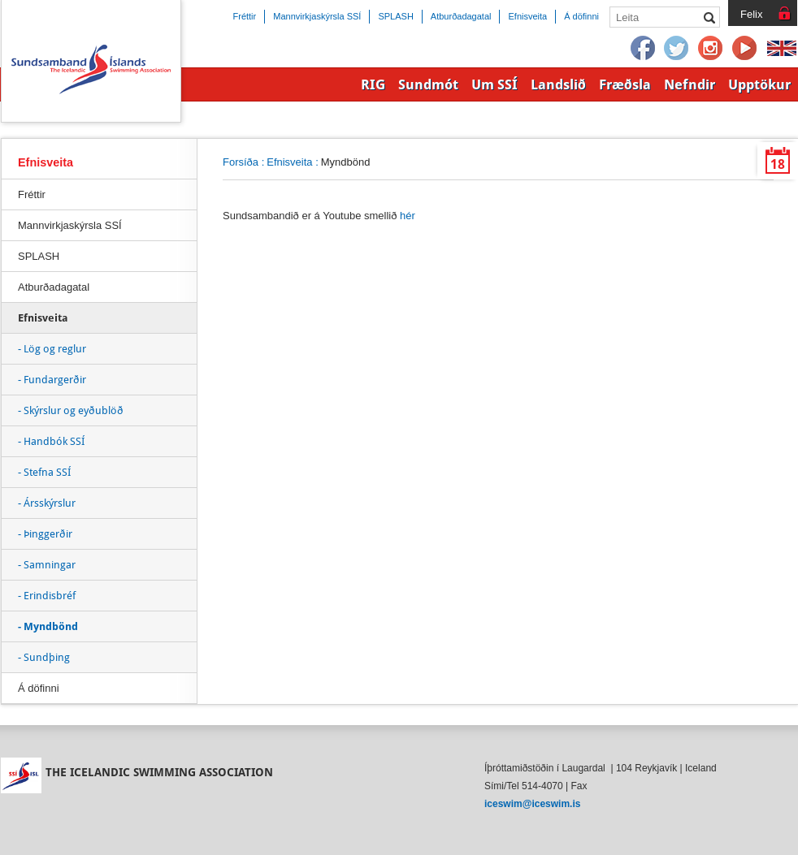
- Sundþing (44, 657)
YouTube (745, 49)
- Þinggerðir (45, 534)
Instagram (711, 49)
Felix (751, 14)
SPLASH (38, 256)
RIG (373, 84)
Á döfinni (38, 688)
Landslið (558, 84)
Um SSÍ (494, 84)
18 (777, 164)
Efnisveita (289, 162)
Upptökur (759, 84)
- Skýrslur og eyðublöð (71, 410)
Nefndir (689, 84)
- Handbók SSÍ (51, 441)
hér (407, 215)
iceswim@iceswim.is (532, 804)
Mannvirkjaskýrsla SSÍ (70, 225)
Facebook (643, 49)
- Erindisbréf (47, 595)
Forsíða (240, 162)
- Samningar (47, 565)
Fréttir (32, 194)
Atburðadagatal (53, 287)
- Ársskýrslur (47, 503)
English (781, 49)
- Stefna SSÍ (44, 472)
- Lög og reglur (52, 349)
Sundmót (428, 84)
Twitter (677, 49)
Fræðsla (625, 84)
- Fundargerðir (52, 380)
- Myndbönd (48, 626)
